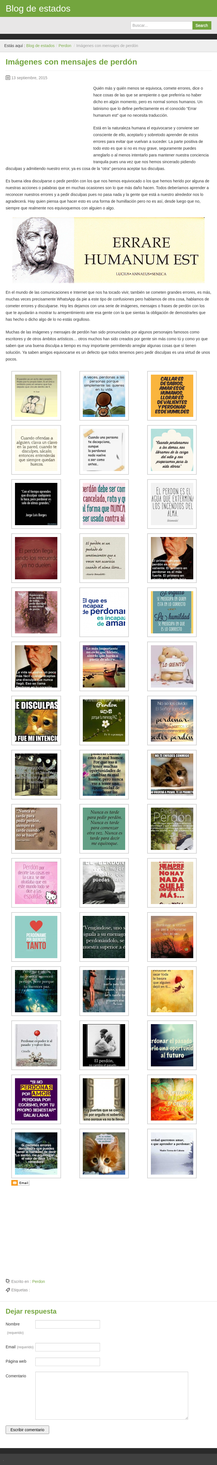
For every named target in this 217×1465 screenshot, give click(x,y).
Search (202, 25)
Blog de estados (38, 8)
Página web (16, 1361)
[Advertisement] (48, 120)
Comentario (16, 1376)
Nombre (15, 1329)
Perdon (64, 45)
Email (20, 1347)
